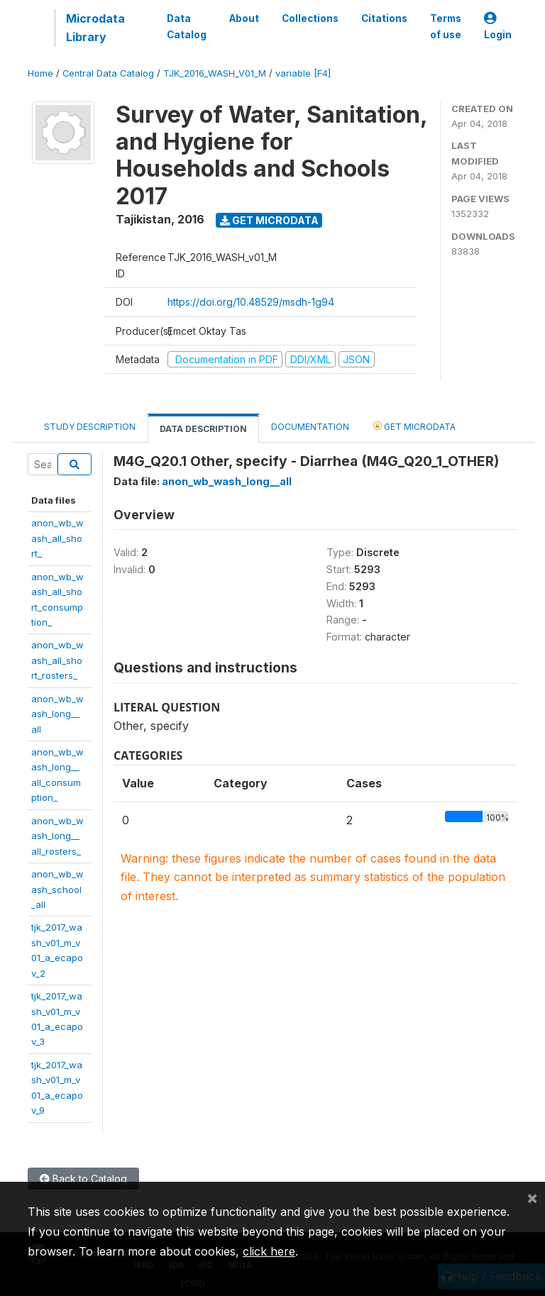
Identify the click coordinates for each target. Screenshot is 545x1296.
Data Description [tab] (203, 428)
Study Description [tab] (90, 426)
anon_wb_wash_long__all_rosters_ (57, 836)
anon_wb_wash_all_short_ (57, 538)
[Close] (532, 1197)
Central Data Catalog (108, 73)
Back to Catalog (83, 1179)
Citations (384, 18)
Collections (310, 18)
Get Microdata (269, 220)
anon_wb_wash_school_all (57, 889)
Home (40, 73)
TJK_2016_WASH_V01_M (214, 73)
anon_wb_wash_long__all (57, 714)
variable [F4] (303, 73)
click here (269, 1251)
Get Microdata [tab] (414, 426)
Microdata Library (95, 27)
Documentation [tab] (310, 426)
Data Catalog (187, 26)
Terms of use (445, 26)
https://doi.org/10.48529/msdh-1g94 (250, 302)
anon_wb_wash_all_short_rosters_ (57, 660)
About (244, 18)
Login (498, 26)
